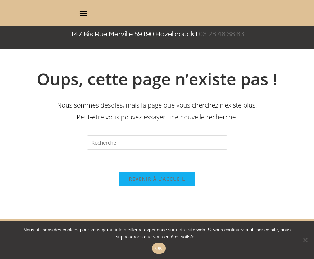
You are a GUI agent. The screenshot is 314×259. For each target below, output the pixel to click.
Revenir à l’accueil (157, 179)
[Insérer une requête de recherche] (157, 142)
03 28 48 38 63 (221, 34)
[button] (84, 13)
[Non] (305, 240)
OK (158, 248)
